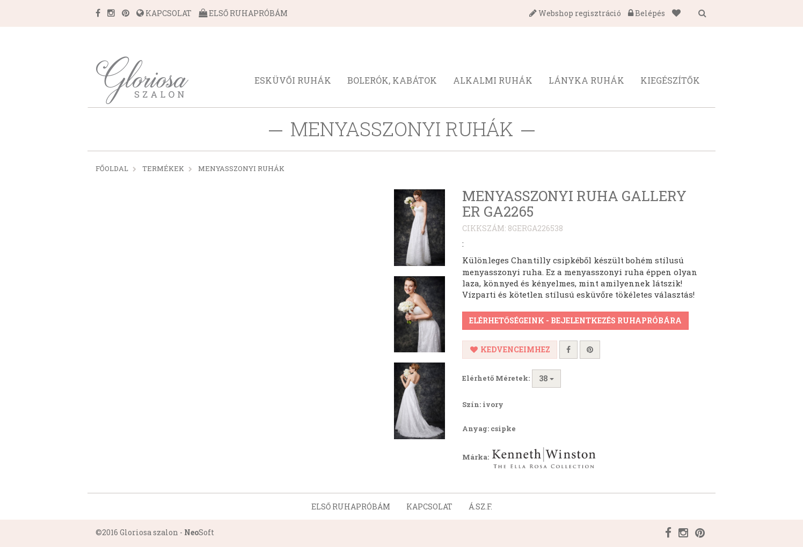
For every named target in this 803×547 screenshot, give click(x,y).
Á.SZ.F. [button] (480, 506)
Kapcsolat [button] (429, 506)
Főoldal (112, 168)
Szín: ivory (482, 404)
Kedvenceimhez (509, 349)
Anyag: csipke (489, 428)
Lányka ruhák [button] (586, 80)
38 (546, 378)
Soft (199, 532)
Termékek (163, 168)
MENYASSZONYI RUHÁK (241, 168)
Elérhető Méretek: (496, 378)
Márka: (530, 458)
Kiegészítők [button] (670, 80)
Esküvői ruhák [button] (292, 80)
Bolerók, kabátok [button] (392, 80)
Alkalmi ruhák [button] (492, 80)
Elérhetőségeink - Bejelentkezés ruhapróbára (575, 320)
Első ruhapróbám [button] (350, 506)
